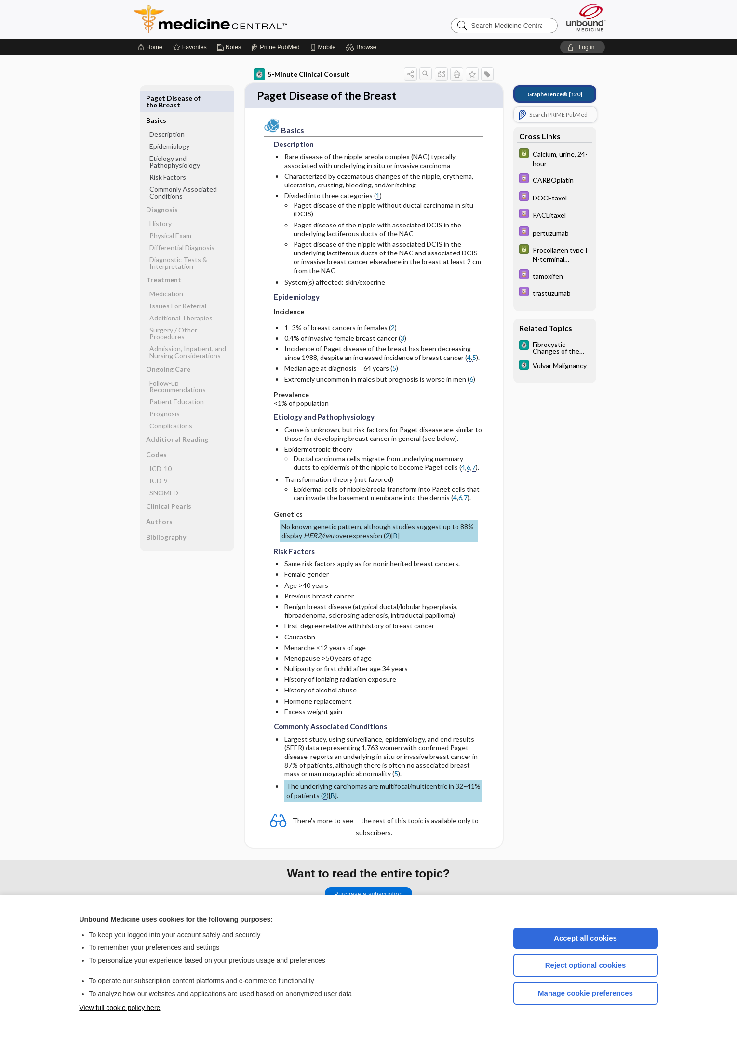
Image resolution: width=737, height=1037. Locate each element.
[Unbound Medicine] (586, 17)
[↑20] (554, 94)
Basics (156, 98)
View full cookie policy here (120, 1007)
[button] (362, 47)
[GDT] (554, 158)
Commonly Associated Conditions (183, 170)
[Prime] (275, 47)
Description (167, 112)
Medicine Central (253, 19)
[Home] (150, 47)
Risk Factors (167, 155)
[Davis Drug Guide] (554, 179)
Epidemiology (169, 124)
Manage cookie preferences (585, 993)
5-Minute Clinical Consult (301, 74)
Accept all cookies (585, 938)
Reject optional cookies (585, 965)
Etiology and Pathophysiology (174, 139)
